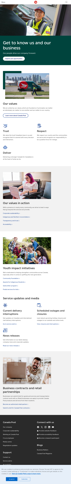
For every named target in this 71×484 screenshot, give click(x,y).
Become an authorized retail (16, 404)
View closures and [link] (48, 324)
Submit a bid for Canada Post (17, 408)
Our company (7, 427)
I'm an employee (8, 438)
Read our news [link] (11, 346)
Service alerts (7, 461)
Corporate (11, 213)
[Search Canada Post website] (66, 2)
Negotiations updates (10, 445)
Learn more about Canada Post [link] (15, 115)
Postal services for (11, 289)
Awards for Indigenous (14, 282)
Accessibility (7, 464)
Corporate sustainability (11, 431)
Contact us (6, 457)
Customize (24, 479)
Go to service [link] (10, 324)
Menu (3, 2)
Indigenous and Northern (16, 217)
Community (11, 278)
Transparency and (11, 220)
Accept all (11, 479)
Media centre (7, 442)
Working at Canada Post (11, 434)
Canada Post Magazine (44, 453)
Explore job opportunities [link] (13, 58)
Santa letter (10, 286)
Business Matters (42, 450)
